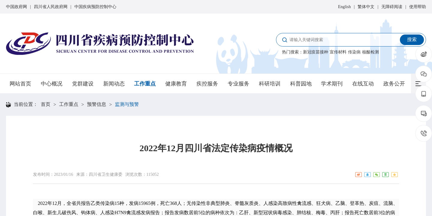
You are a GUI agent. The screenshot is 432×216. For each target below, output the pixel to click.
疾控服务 (207, 84)
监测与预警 (127, 104)
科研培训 (269, 84)
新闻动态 (114, 84)
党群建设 (83, 84)
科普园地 (301, 84)
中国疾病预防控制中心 (95, 6)
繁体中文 (366, 6)
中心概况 (51, 84)
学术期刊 (332, 84)
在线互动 (363, 84)
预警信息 (96, 104)
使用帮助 (417, 6)
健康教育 (176, 84)
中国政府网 (16, 6)
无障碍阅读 (391, 6)
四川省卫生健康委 (105, 174)
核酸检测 (370, 52)
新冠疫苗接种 (315, 52)
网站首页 (20, 84)
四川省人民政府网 (51, 6)
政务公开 (394, 84)
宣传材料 (338, 52)
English (344, 6)
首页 (45, 104)
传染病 (354, 52)
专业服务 (238, 84)
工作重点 (145, 84)
